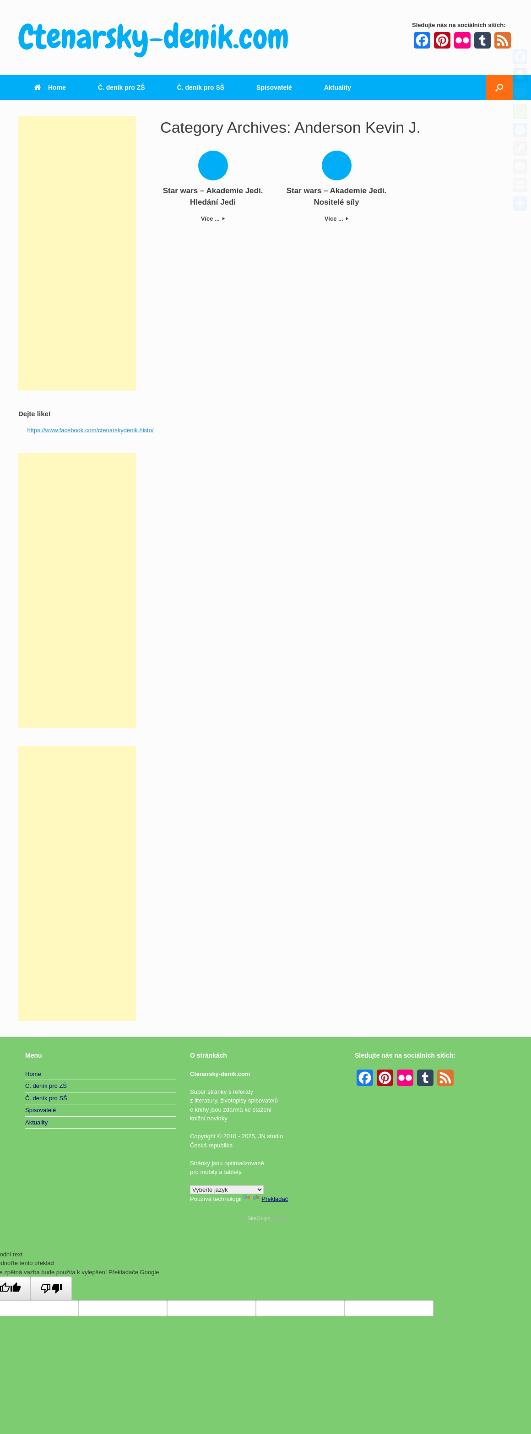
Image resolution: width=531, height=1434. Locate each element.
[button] (499, 87)
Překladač (265, 1198)
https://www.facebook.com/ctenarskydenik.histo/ (90, 430)
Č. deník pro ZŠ (121, 87)
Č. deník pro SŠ (200, 87)
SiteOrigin (259, 1218)
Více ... (213, 218)
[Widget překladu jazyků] (227, 1189)
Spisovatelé (274, 87)
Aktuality (337, 87)
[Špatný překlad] (51, 1288)
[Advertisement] (77, 253)
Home (50, 87)
